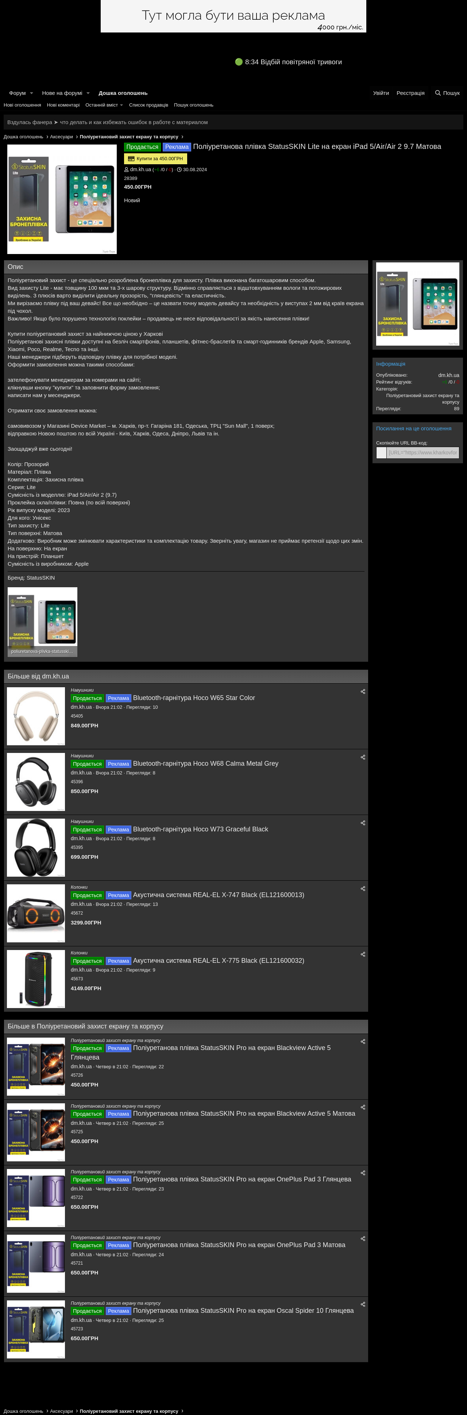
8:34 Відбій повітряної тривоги (293, 62)
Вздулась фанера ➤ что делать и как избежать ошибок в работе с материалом (107, 122)
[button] (31, 93)
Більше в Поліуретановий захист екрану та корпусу (85, 1026)
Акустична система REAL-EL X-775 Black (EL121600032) (219, 960)
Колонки (79, 887)
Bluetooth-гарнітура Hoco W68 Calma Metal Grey (206, 763)
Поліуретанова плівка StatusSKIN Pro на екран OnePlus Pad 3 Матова (239, 1245)
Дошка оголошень (123, 93)
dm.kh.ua (140, 169)
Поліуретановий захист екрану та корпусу (116, 1040)
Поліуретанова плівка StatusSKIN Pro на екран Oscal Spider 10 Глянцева (243, 1310)
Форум (17, 93)
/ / (162, 169)
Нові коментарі (63, 105)
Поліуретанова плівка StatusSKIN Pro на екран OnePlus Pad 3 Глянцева (242, 1179)
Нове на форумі (62, 93)
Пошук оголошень (193, 105)
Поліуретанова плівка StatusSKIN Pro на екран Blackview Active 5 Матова (244, 1113)
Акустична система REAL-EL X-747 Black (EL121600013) (219, 895)
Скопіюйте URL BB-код (401, 443)
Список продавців (148, 105)
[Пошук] (447, 93)
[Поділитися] (363, 691)
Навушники (82, 690)
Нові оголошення (22, 105)
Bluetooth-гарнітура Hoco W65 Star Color (194, 697)
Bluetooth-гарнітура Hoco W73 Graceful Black (201, 829)
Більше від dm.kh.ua (38, 676)
